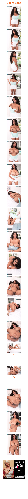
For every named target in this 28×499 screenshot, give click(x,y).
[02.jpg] (14, 39)
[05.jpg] (14, 107)
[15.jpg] (14, 332)
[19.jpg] (14, 422)
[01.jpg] (14, 17)
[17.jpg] (14, 377)
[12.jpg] (14, 265)
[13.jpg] (14, 287)
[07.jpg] (14, 152)
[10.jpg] (14, 219)
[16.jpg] (14, 354)
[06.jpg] (14, 129)
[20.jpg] (14, 445)
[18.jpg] (14, 400)
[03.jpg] (14, 62)
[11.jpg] (14, 242)
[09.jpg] (14, 197)
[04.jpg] (14, 84)
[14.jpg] (14, 309)
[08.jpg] (14, 174)
